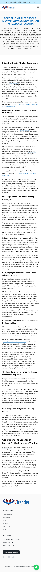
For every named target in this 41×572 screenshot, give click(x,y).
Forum (5, 523)
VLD (4, 520)
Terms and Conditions (11, 539)
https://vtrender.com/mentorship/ (14, 342)
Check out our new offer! (27, 2)
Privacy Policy (8, 542)
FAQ (4, 529)
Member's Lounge (11, 552)
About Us (6, 526)
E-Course (6, 517)
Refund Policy (8, 545)
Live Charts (7, 514)
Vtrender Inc (20, 566)
